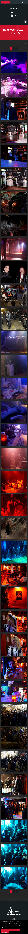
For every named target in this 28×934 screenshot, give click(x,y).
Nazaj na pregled (14, 36)
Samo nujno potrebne (14, 929)
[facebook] (16, 8)
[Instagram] (18, 8)
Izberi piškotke (4, 932)
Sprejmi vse (4, 929)
